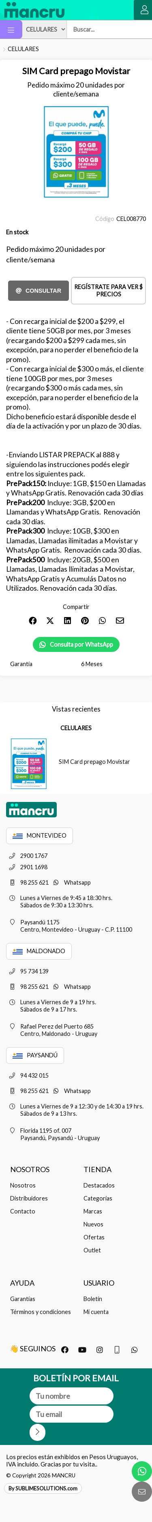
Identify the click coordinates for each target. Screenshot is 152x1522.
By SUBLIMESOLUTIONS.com (43, 1488)
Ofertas (94, 1237)
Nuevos (93, 1224)
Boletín (92, 1298)
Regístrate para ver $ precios (108, 290)
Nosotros (23, 1185)
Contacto (22, 1211)
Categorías (97, 1198)
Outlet (92, 1250)
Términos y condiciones (40, 1311)
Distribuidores (29, 1198)
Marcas (92, 1211)
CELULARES (23, 48)
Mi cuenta (96, 1311)
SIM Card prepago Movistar (94, 761)
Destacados (99, 1185)
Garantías (22, 1298)
